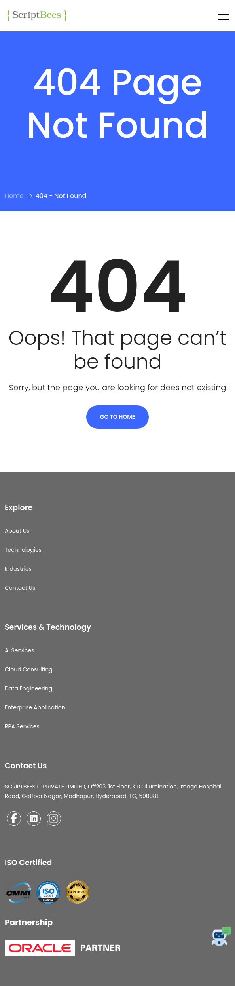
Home (14, 195)
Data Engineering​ (28, 688)
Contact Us (20, 588)
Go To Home (117, 417)
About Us (17, 531)
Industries (18, 569)
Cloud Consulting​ (29, 669)
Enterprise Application (35, 707)
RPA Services (22, 726)
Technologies (23, 550)
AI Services (19, 650)
